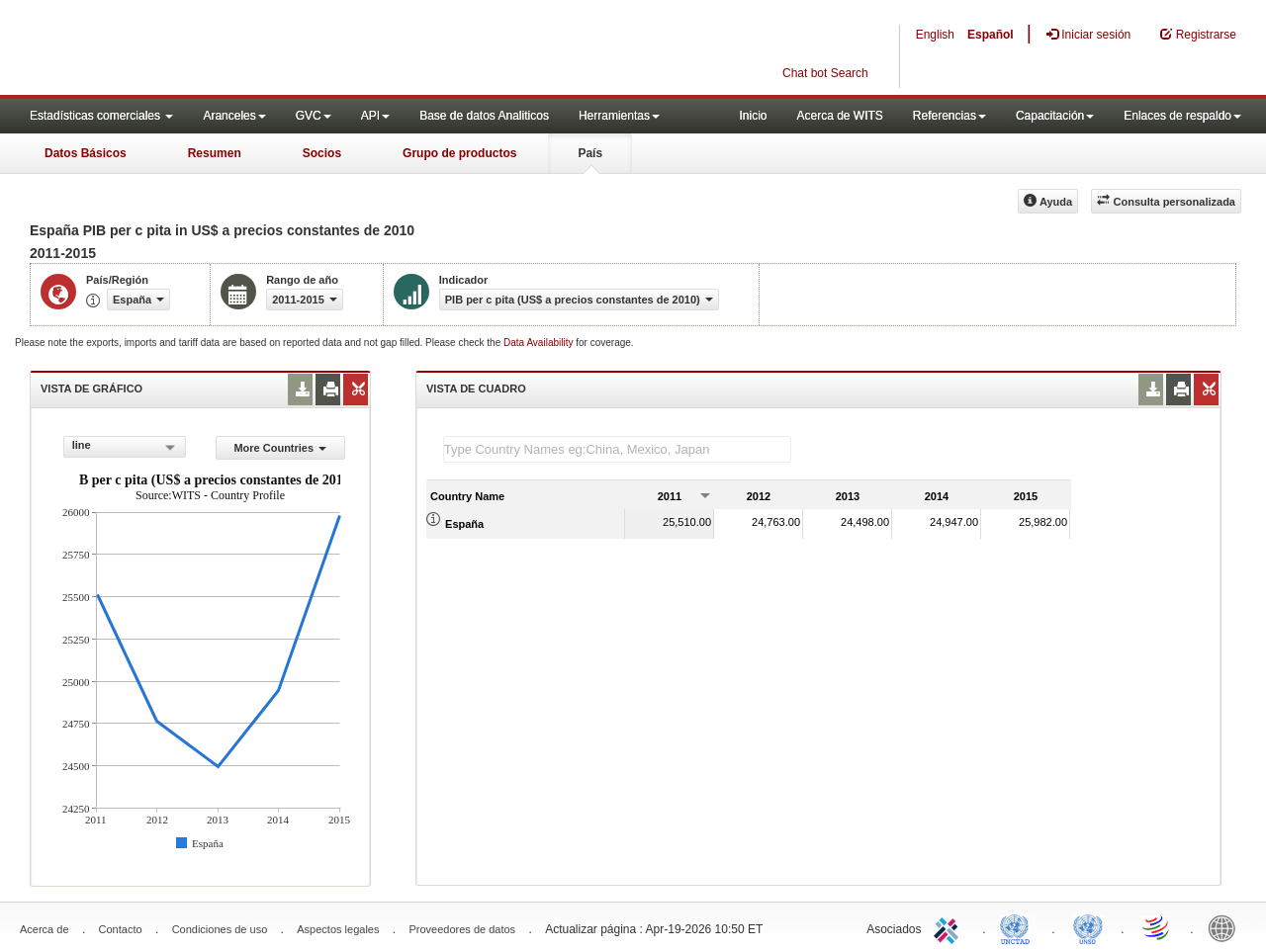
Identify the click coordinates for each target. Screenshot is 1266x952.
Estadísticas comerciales (101, 116)
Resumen (214, 153)
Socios (322, 153)
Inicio (753, 116)
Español (990, 35)
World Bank (1226, 927)
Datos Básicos (86, 153)
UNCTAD (1019, 927)
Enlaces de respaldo (1182, 116)
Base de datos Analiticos (484, 116)
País (590, 153)
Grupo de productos (459, 153)
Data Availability (539, 342)
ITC (949, 927)
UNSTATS (1088, 927)
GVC (313, 116)
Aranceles (234, 116)
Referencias (949, 116)
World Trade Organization (1157, 927)
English (935, 35)
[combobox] (124, 447)
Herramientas (619, 116)
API (375, 116)
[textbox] (617, 449)
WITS (198, 49)
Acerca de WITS (839, 116)
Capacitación (1055, 116)
